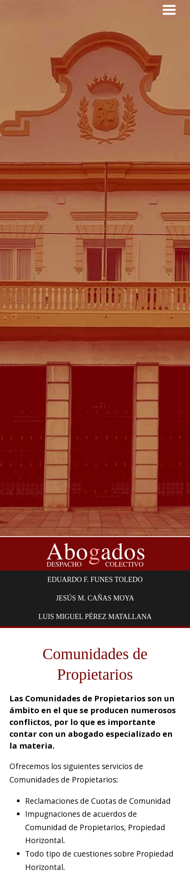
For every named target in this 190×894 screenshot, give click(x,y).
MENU (169, 10)
